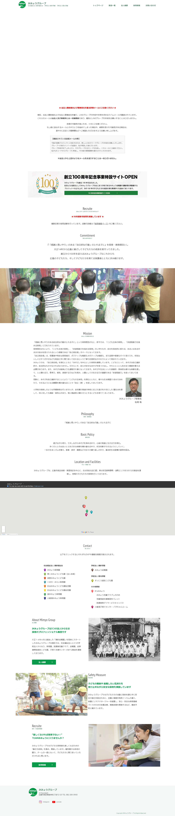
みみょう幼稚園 (99, 567)
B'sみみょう (98, 588)
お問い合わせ (151, 5)
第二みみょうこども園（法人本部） (60, 571)
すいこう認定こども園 (102, 578)
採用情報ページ (101, 223)
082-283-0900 (71, 795)
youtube (56, 802)
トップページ (98, 5)
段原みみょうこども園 (54, 575)
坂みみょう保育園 (53, 592)
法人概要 (124, 5)
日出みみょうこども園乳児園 (57, 583)
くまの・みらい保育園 (54, 579)
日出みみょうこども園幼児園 (57, 587)
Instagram (44, 802)
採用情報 (136, 5)
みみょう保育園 (52, 567)
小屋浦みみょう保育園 (54, 595)
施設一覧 (112, 5)
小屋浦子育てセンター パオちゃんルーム (109, 604)
